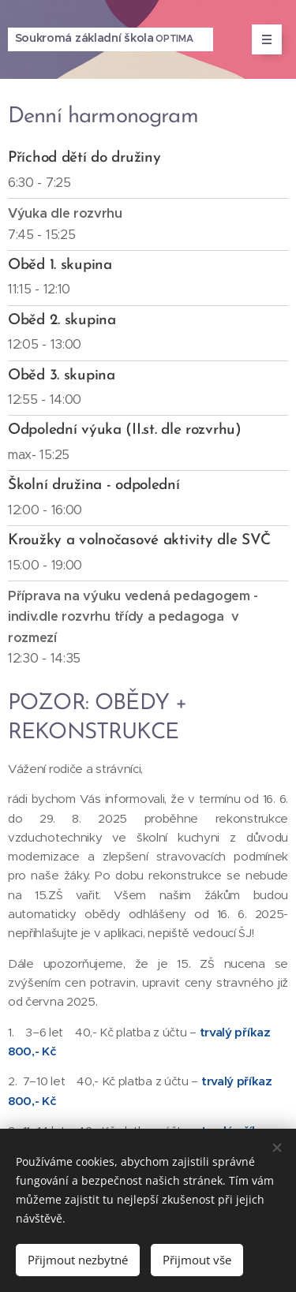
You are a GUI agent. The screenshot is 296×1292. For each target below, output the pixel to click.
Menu (262, 39)
